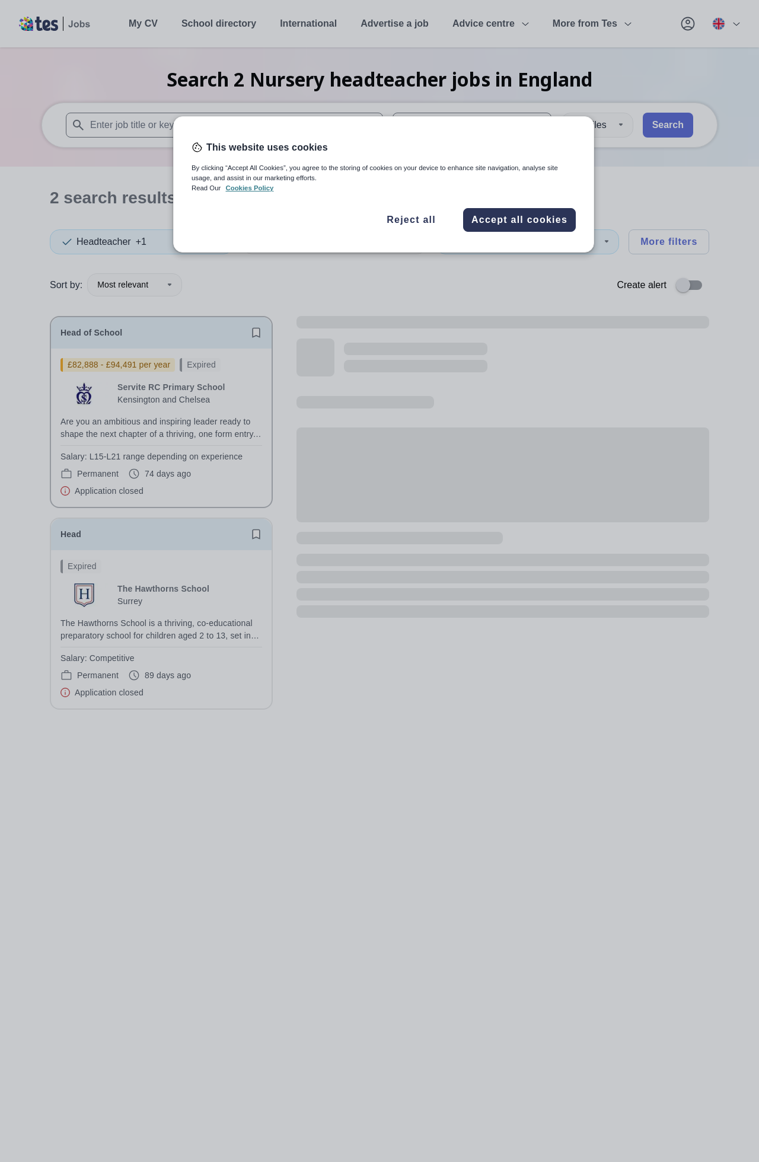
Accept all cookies (519, 220)
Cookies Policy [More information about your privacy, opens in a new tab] (249, 187)
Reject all (411, 220)
